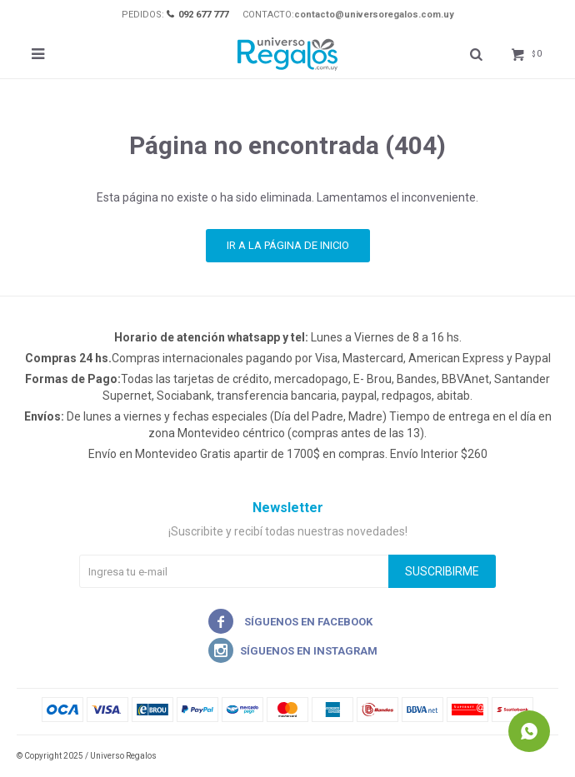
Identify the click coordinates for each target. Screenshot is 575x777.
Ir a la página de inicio (288, 245)
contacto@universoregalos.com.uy (374, 14)
